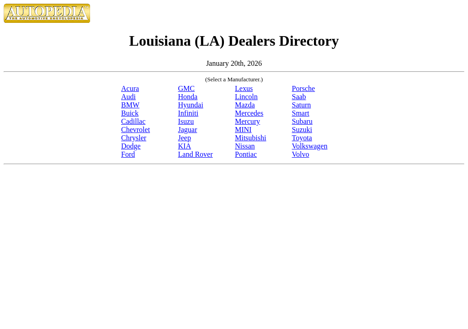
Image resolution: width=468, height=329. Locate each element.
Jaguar (187, 129)
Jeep (184, 138)
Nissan (245, 146)
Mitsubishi (250, 138)
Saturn (301, 105)
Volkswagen (310, 146)
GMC (186, 88)
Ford (128, 154)
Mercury (247, 121)
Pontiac (246, 154)
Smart (300, 113)
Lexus (244, 88)
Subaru (302, 121)
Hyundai (190, 105)
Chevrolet (135, 129)
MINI (243, 129)
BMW (130, 105)
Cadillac (133, 121)
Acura (130, 88)
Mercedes (249, 113)
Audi (128, 97)
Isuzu (186, 121)
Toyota (302, 138)
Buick (129, 113)
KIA (184, 146)
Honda (188, 97)
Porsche (303, 88)
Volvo (300, 154)
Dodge (131, 146)
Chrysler (133, 138)
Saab (299, 97)
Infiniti (188, 113)
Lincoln (246, 97)
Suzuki (302, 129)
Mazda (245, 105)
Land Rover (195, 154)
